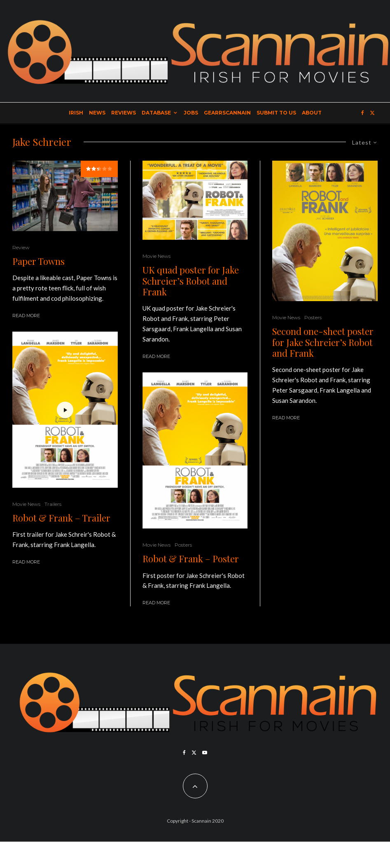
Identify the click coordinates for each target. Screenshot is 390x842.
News (97, 113)
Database (156, 113)
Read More (26, 315)
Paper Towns (38, 261)
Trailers (52, 504)
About (312, 113)
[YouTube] (204, 752)
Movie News (26, 504)
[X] (372, 113)
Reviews (123, 113)
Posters (183, 545)
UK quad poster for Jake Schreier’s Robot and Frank (190, 280)
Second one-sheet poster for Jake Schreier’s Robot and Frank (323, 342)
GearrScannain (227, 113)
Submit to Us (276, 113)
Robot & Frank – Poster (190, 558)
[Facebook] (362, 113)
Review (21, 247)
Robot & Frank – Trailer (61, 517)
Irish (76, 113)
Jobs (191, 113)
